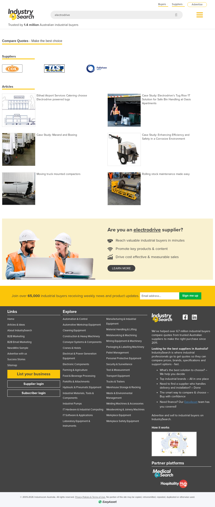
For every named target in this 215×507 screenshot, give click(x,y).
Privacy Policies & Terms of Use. (90, 497)
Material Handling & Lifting (121, 329)
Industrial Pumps (72, 403)
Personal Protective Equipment (123, 358)
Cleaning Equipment (74, 330)
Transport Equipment (118, 376)
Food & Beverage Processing (79, 376)
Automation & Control (75, 319)
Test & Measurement (118, 370)
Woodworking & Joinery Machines (125, 409)
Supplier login (34, 384)
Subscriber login (34, 393)
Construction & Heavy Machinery (81, 336)
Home (10, 319)
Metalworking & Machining (121, 335)
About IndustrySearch (19, 330)
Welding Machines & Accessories (124, 403)
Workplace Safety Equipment (122, 421)
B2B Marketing (16, 336)
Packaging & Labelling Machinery (125, 347)
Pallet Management (117, 352)
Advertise (197, 4)
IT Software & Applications (78, 415)
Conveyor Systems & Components (82, 342)
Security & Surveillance (119, 364)
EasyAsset (190, 402)
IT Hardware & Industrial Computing (83, 409)
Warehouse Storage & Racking (123, 387)
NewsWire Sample (17, 348)
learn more (121, 268)
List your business (33, 374)
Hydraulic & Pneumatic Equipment (82, 387)
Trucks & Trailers (115, 381)
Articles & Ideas (16, 324)
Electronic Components (76, 364)
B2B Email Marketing (19, 342)
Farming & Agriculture (75, 370)
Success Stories (16, 359)
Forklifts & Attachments (76, 381)
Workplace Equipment (118, 415)
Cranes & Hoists (72, 348)
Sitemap (12, 365)
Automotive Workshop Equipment (82, 324)
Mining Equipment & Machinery (124, 341)
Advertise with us (17, 353)
